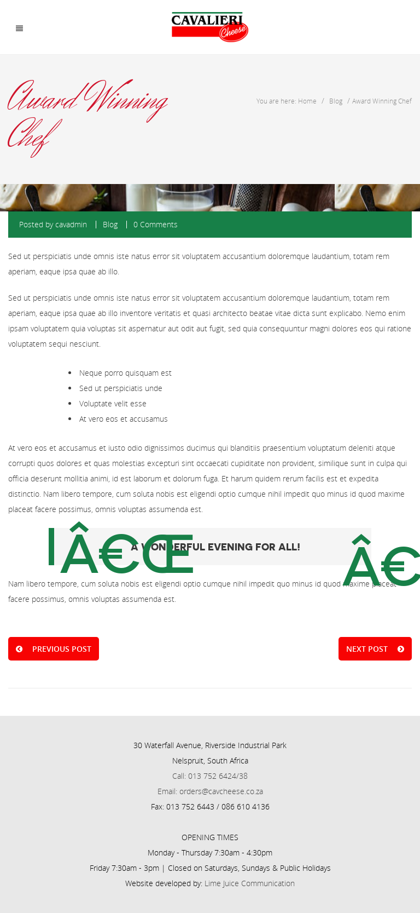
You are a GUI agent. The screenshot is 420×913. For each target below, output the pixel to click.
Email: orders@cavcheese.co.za (210, 791)
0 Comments (155, 224)
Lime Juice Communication (250, 883)
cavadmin (71, 224)
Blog (335, 100)
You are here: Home (286, 100)
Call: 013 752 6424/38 (210, 776)
